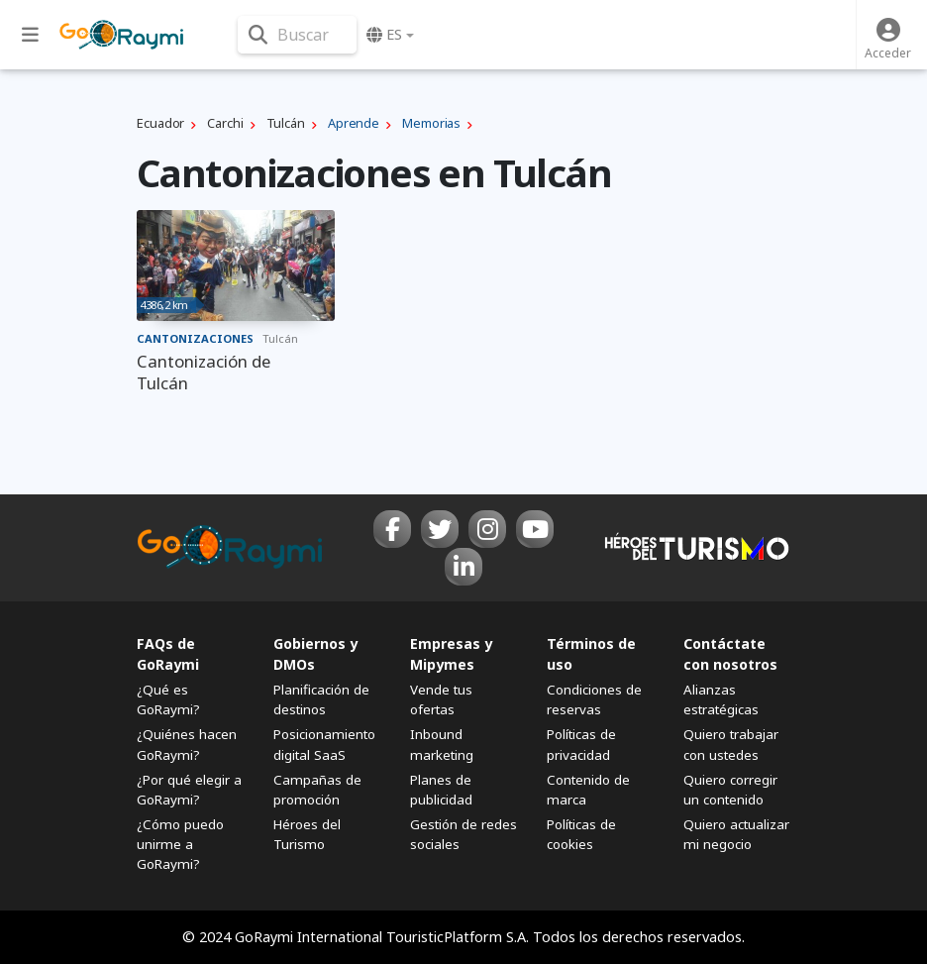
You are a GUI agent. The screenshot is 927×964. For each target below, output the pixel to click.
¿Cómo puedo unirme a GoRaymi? (180, 844)
